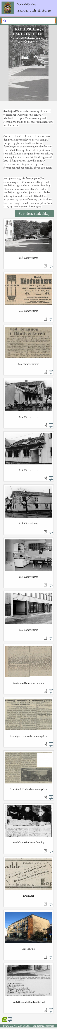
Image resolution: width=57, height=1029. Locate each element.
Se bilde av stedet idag (34, 213)
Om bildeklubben (26, 4)
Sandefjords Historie (34, 10)
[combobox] (28, 21)
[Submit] (5, 20)
